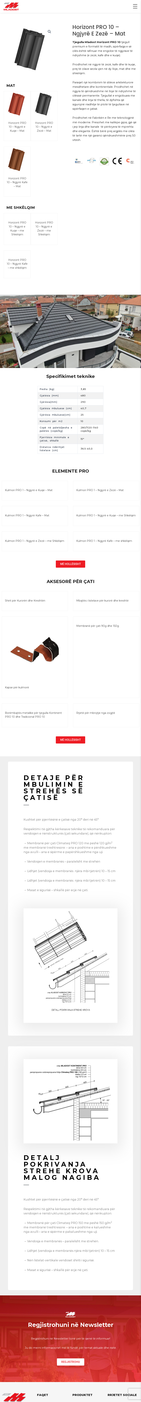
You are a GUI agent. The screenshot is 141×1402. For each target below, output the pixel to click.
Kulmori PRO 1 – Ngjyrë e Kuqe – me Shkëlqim (106, 519)
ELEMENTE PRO (70, 475)
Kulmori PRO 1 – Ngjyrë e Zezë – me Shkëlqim (34, 545)
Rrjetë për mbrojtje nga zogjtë (95, 716)
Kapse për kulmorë (17, 691)
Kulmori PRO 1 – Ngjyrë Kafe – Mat (27, 519)
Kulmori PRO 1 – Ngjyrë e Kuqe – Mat (29, 494)
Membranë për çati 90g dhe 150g (97, 630)
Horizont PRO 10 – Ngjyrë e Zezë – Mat (44, 126)
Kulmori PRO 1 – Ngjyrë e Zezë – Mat (100, 494)
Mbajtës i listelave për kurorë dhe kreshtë (102, 604)
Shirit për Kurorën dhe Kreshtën (25, 604)
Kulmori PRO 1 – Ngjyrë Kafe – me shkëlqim (104, 545)
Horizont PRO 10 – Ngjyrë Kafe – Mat (17, 182)
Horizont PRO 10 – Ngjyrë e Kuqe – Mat (17, 126)
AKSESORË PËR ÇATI (70, 585)
